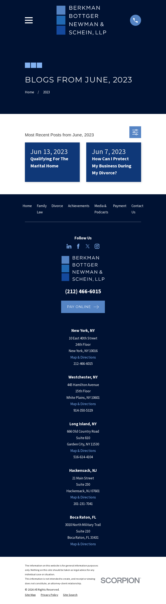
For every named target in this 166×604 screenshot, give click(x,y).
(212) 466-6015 (83, 291)
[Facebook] (78, 246)
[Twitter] (87, 246)
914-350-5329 (83, 410)
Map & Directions (83, 357)
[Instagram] (97, 246)
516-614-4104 (83, 457)
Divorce (57, 206)
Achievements (78, 206)
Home (27, 206)
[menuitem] (30, 594)
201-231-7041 (83, 503)
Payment (119, 206)
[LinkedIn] (69, 246)
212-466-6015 (83, 363)
